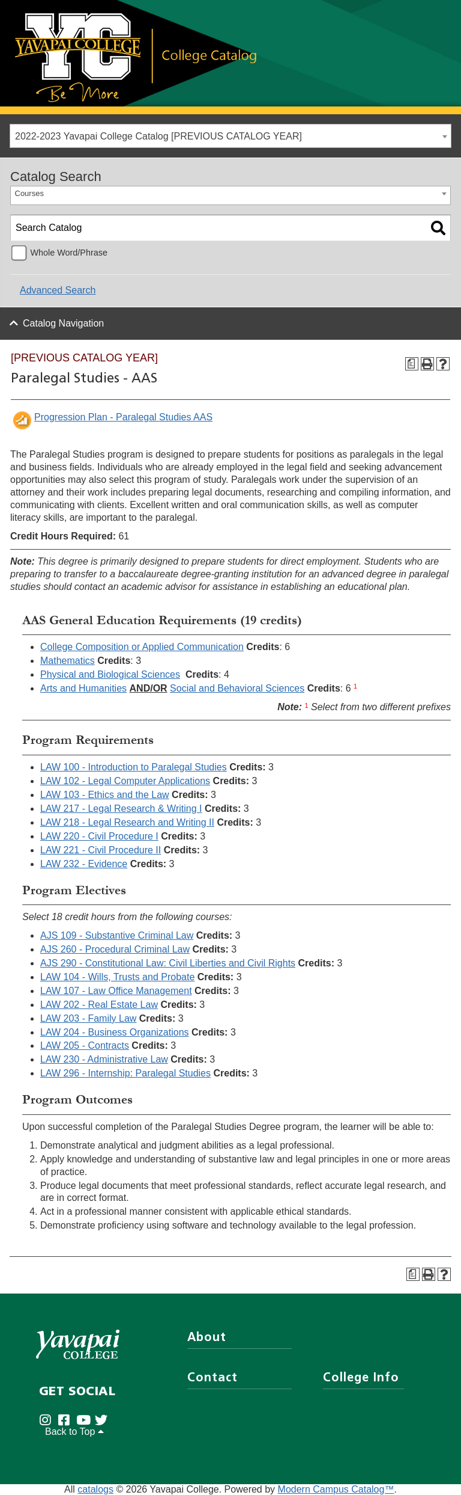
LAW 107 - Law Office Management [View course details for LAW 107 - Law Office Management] (116, 991)
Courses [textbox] (29, 193)
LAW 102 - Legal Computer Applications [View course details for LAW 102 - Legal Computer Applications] (125, 781)
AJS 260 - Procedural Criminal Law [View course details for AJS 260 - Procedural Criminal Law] (115, 949)
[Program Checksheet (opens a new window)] (411, 363)
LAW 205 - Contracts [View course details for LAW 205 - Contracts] (84, 1045)
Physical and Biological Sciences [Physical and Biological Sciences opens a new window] (110, 674)
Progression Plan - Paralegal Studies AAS (123, 417)
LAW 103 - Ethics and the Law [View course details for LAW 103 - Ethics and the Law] (104, 795)
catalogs (95, 1489)
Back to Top (74, 1431)
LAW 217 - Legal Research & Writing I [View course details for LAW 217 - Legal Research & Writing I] (121, 808)
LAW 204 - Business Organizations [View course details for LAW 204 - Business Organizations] (114, 1032)
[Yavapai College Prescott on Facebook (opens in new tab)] (67, 1421)
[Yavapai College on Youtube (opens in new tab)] (85, 1421)
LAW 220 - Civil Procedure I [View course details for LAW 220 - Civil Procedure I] (99, 836)
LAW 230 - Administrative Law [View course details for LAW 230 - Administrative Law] (104, 1059)
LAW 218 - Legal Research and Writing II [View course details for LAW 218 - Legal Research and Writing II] (127, 822)
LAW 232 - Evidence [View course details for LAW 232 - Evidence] (83, 864)
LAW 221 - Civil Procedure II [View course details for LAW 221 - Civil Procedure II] (100, 850)
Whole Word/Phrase (68, 252)
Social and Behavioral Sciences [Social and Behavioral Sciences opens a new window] (237, 688)
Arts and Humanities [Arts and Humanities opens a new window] (83, 688)
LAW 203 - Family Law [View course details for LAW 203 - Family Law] (88, 1018)
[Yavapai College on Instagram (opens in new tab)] (48, 1421)
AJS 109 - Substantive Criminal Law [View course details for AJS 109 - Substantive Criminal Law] (116, 935)
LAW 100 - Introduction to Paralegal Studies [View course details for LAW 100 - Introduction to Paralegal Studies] (133, 767)
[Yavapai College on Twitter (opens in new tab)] (104, 1421)
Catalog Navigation (63, 323)
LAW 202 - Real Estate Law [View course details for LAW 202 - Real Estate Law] (99, 1004)
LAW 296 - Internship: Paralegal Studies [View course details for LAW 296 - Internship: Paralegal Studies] (125, 1073)
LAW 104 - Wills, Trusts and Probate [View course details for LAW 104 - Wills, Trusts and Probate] (117, 977)
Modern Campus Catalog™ (336, 1489)
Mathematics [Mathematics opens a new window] (67, 660)
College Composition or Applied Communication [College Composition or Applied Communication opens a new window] (142, 647)
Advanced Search (57, 290)
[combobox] (230, 136)
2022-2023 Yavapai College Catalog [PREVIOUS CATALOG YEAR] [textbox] (158, 136)
